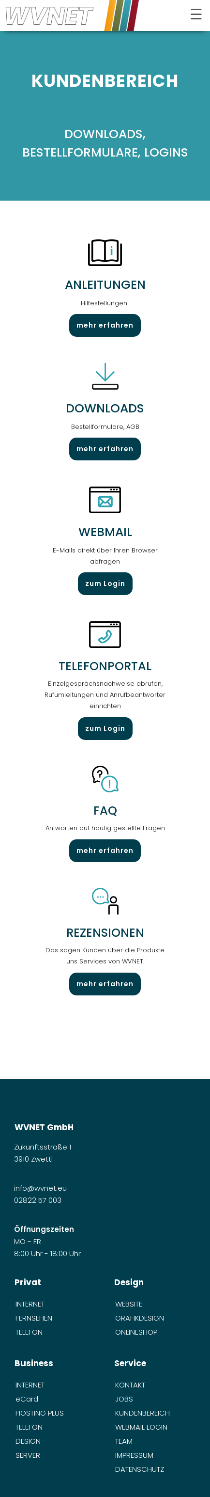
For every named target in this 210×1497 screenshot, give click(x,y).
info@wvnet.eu (41, 1188)
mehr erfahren (105, 325)
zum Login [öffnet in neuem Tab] (105, 583)
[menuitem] (55, 1304)
